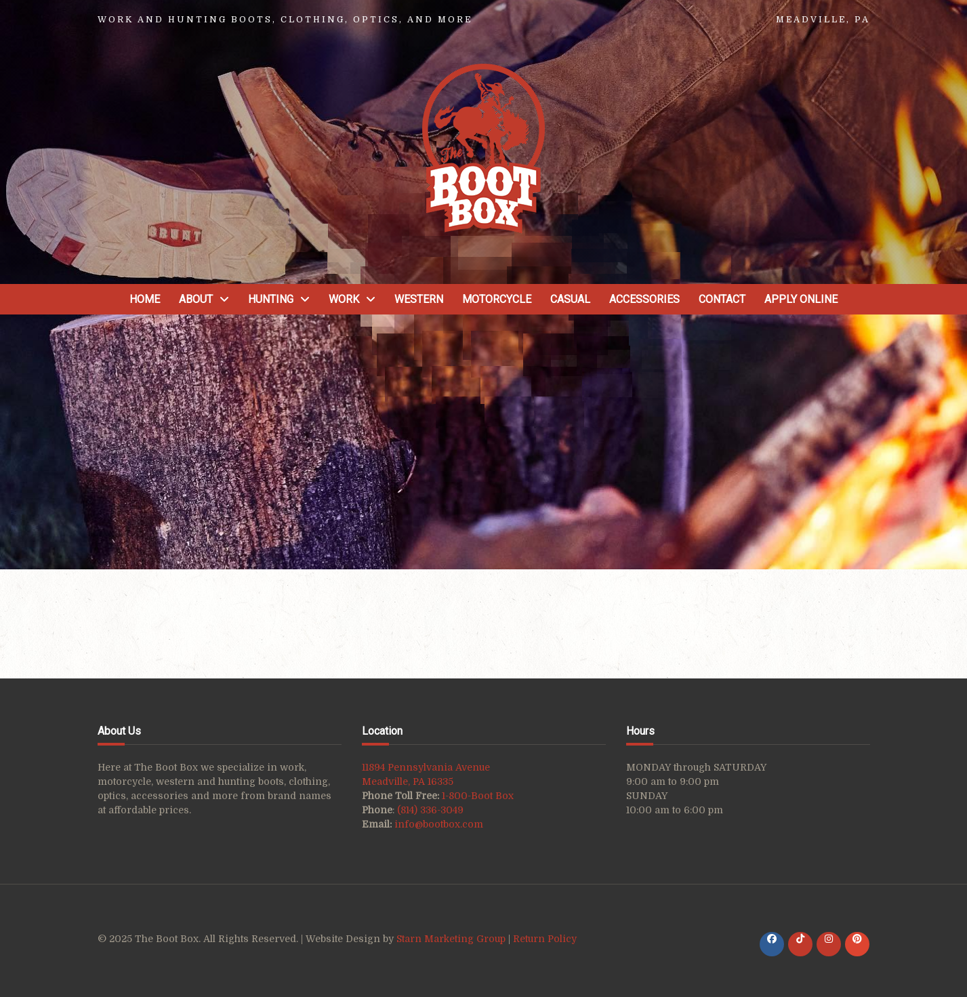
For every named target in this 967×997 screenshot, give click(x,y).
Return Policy (545, 938)
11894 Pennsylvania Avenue (426, 767)
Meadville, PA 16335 (407, 781)
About (196, 299)
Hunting (270, 299)
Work (344, 299)
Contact (722, 299)
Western (418, 299)
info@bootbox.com (438, 824)
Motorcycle (496, 299)
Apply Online (801, 299)
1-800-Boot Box (478, 795)
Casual (570, 299)
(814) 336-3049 (430, 810)
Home (144, 299)
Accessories (644, 299)
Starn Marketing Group (452, 938)
